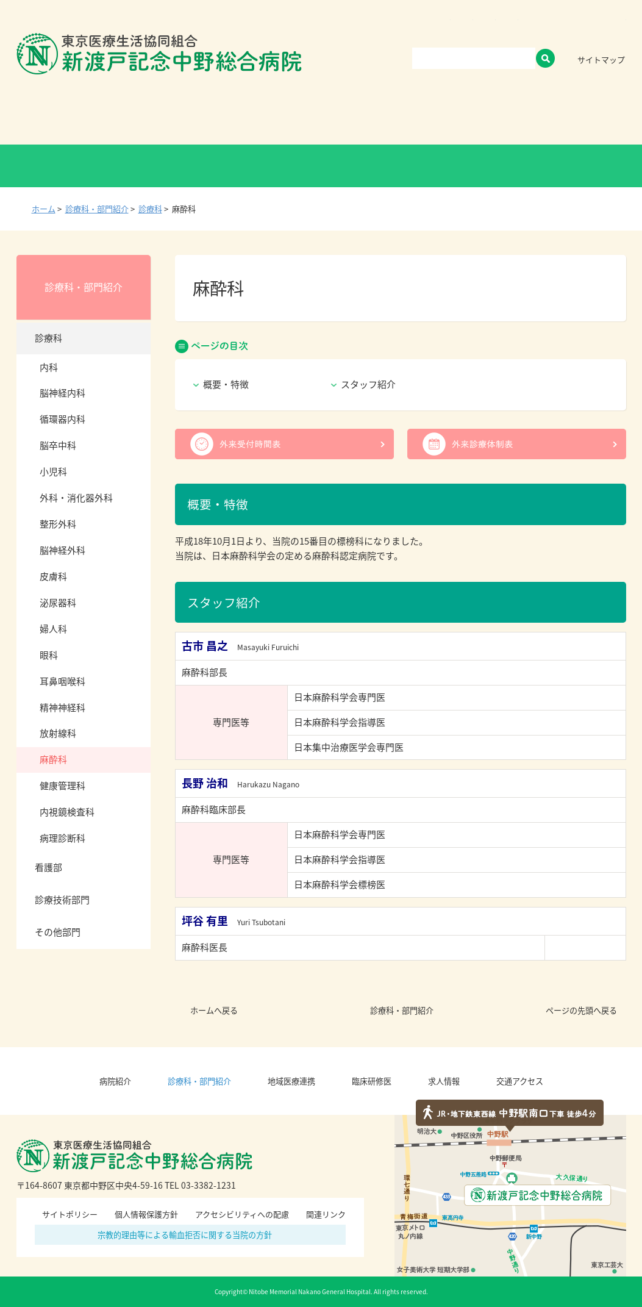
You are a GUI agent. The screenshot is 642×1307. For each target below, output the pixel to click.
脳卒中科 (58, 445)
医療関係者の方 (443, 166)
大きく (614, 29)
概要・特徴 (226, 384)
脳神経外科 (62, 550)
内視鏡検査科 (67, 811)
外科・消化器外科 (76, 497)
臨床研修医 (414, 119)
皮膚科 (53, 576)
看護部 (48, 867)
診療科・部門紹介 (216, 119)
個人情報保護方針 (146, 1214)
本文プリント (600, 208)
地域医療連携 (322, 119)
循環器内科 (62, 419)
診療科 (150, 209)
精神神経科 (62, 707)
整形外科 (58, 524)
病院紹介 (120, 119)
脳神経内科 (62, 392)
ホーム (43, 209)
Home (49, 119)
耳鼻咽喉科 (62, 681)
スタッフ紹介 (368, 384)
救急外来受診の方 (565, 166)
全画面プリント (505, 208)
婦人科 (53, 629)
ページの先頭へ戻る (581, 1010)
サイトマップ (601, 59)
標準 (584, 29)
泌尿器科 (58, 602)
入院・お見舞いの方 (321, 166)
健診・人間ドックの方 (199, 166)
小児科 (53, 471)
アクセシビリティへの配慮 (242, 1214)
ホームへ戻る (214, 1010)
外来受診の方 (77, 166)
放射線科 (58, 733)
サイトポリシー (70, 1214)
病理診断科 (62, 838)
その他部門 (57, 932)
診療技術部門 (62, 899)
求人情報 (496, 119)
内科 (49, 367)
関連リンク (326, 1214)
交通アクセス (580, 119)
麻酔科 (53, 759)
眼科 (49, 655)
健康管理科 (62, 785)
